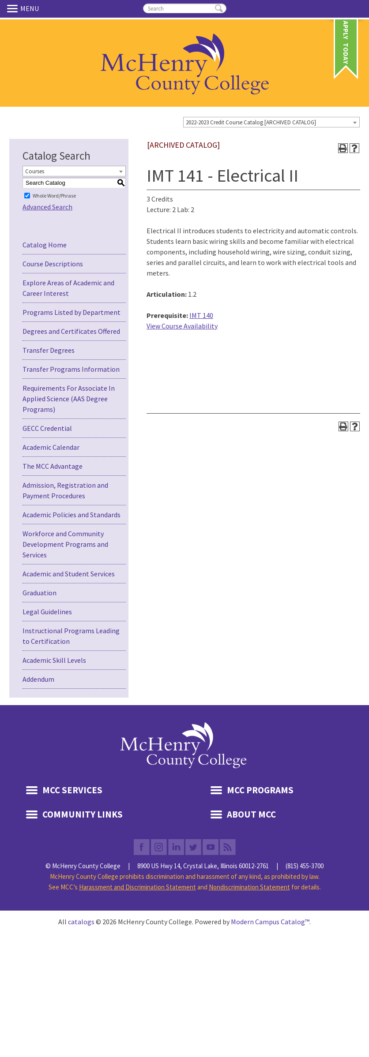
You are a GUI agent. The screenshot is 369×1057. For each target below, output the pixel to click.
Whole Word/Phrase (54, 195)
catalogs (81, 921)
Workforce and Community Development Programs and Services (65, 544)
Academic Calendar (51, 447)
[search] (184, 8)
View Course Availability (182, 325)
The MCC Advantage (53, 466)
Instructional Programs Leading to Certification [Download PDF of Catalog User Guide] (71, 636)
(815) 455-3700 (305, 866)
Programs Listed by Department (71, 312)
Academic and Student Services (69, 573)
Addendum (38, 679)
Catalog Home (45, 244)
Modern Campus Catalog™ (270, 921)
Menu (13, 8)
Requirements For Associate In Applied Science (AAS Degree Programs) (69, 399)
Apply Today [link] (346, 31)
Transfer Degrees (49, 350)
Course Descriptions (53, 263)
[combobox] (271, 122)
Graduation (39, 592)
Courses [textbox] (34, 171)
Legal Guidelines (47, 611)
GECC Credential (47, 428)
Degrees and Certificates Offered (71, 331)
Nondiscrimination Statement (249, 887)
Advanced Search (47, 206)
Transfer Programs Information (71, 369)
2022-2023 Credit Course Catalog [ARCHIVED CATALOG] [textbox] (251, 122)
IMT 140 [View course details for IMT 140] (201, 315)
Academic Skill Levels (54, 660)
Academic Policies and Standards (71, 514)
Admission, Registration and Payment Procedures (65, 490)
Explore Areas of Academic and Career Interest (68, 288)
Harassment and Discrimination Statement (137, 887)
